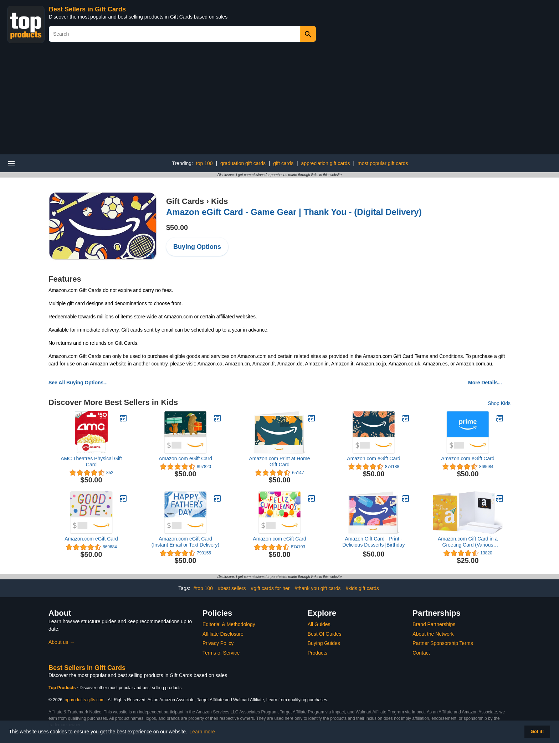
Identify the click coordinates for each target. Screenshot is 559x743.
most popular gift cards (383, 163)
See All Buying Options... (78, 382)
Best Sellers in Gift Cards (87, 9)
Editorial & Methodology (228, 624)
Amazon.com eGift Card (185, 458)
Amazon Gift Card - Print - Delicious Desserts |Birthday (374, 542)
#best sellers (232, 588)
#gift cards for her (270, 588)
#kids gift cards (362, 588)
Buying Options (197, 246)
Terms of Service (221, 653)
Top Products (62, 687)
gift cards (283, 163)
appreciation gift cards (325, 163)
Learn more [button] (202, 731)
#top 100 (203, 588)
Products (317, 653)
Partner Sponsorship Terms (442, 643)
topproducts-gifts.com (83, 699)
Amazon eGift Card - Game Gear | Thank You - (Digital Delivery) (294, 212)
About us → (61, 642)
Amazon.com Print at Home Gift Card (279, 461)
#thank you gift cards (317, 588)
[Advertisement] (279, 101)
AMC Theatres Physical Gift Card (91, 461)
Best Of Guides (325, 634)
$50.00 (177, 227)
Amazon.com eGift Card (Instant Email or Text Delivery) (185, 542)
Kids (219, 201)
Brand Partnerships (433, 624)
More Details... (485, 382)
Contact (421, 653)
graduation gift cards (243, 163)
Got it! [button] (537, 731)
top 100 (204, 163)
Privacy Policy (218, 643)
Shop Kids (499, 403)
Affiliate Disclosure (222, 634)
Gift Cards (185, 201)
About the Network (432, 634)
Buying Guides (324, 643)
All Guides (319, 624)
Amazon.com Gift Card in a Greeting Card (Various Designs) (468, 542)
